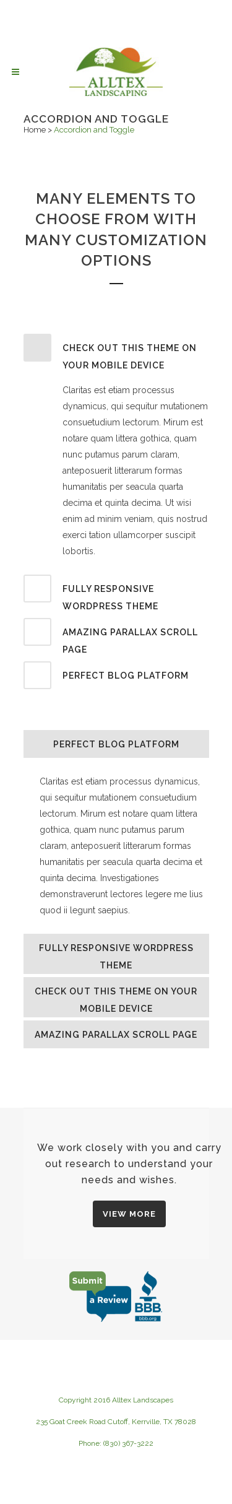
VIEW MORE (129, 1214)
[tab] (116, 354)
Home (35, 129)
